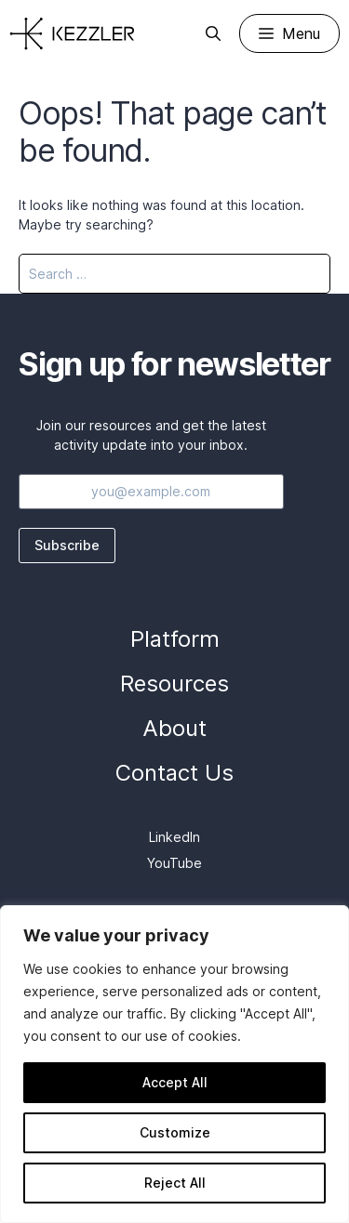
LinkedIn (174, 837)
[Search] (304, 274)
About (174, 728)
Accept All (175, 1082)
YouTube (174, 863)
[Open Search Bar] (213, 33)
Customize (175, 1132)
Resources (174, 683)
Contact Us (174, 772)
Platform (175, 638)
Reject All (175, 1182)
